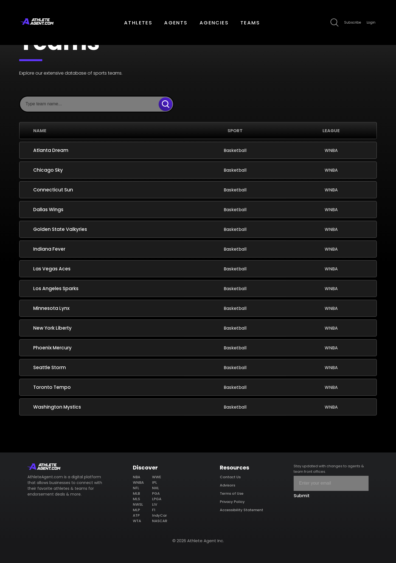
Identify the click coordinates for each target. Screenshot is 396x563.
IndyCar (159, 515)
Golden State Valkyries (60, 229)
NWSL (138, 504)
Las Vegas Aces (52, 268)
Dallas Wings (48, 209)
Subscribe (352, 22)
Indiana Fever (49, 249)
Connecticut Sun (53, 189)
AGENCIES (214, 22)
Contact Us (230, 477)
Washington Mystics (57, 407)
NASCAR (159, 521)
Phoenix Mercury (52, 347)
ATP (136, 515)
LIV (154, 504)
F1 (153, 510)
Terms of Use (231, 493)
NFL (136, 488)
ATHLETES (138, 22)
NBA (136, 477)
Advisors (227, 485)
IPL (154, 482)
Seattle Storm (49, 367)
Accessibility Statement (241, 510)
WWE (156, 477)
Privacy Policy (232, 501)
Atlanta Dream (50, 150)
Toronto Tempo (52, 387)
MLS (136, 499)
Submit (302, 496)
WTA (137, 521)
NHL (155, 488)
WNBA (138, 482)
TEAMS (250, 22)
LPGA (156, 499)
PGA (156, 493)
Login (371, 22)
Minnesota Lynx (51, 308)
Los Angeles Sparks (55, 288)
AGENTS (175, 22)
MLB (136, 493)
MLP (136, 510)
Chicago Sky (48, 170)
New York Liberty (52, 328)
